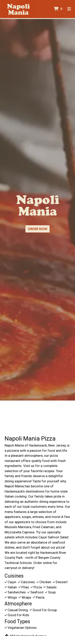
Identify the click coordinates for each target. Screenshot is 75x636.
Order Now (37, 229)
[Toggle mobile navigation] (69, 9)
